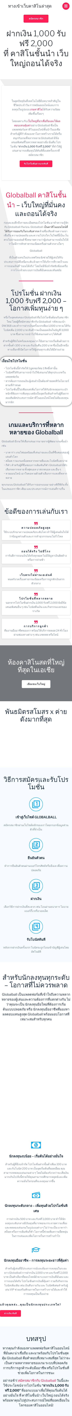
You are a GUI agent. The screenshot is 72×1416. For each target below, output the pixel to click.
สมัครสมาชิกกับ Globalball (37, 1381)
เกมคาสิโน (36, 109)
